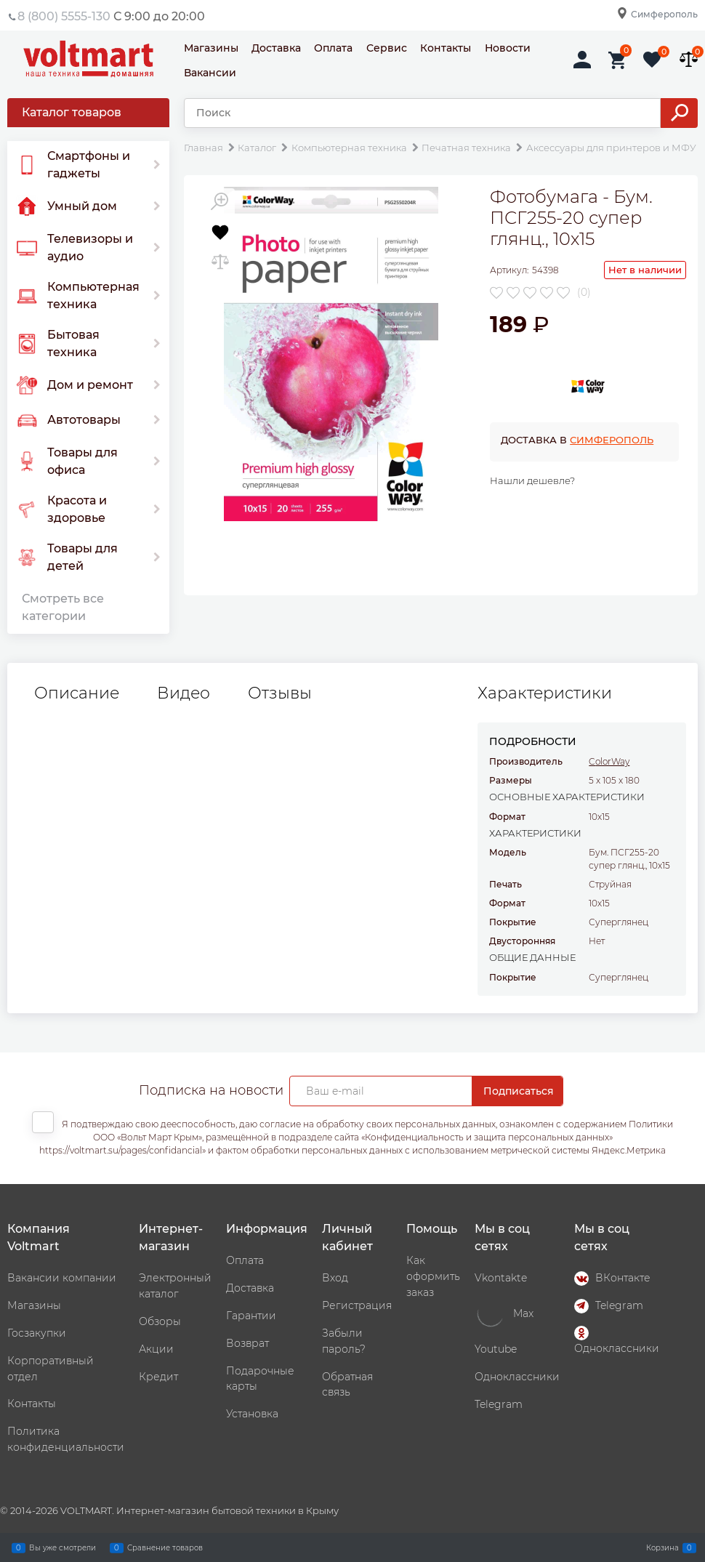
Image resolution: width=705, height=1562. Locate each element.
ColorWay (609, 761)
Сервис (386, 48)
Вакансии (210, 72)
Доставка (276, 48)
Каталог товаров (71, 112)
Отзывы (280, 693)
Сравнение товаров (165, 1547)
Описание (76, 693)
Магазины (211, 48)
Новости (508, 48)
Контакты (445, 48)
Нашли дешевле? (532, 480)
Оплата (333, 48)
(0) (584, 292)
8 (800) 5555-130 (63, 16)
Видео (183, 693)
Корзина (662, 1547)
